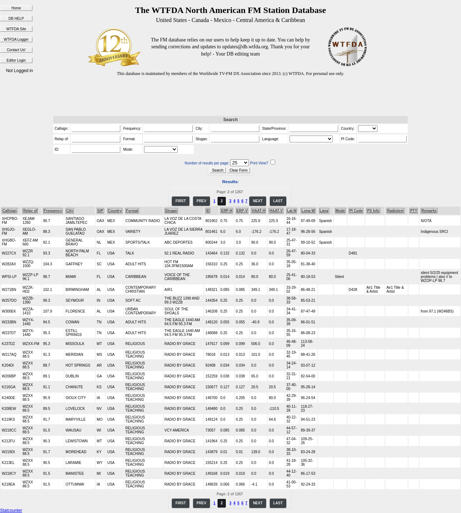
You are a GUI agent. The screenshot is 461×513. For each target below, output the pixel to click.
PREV (201, 201)
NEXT (258, 201)
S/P (100, 211)
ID (208, 211)
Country (115, 211)
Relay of (30, 211)
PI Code (356, 211)
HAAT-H (258, 211)
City (69, 211)
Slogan (171, 211)
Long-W (308, 211)
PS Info (373, 211)
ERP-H (226, 211)
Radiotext (395, 211)
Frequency (53, 211)
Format (132, 211)
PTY (413, 211)
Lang (324, 211)
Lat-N (291, 211)
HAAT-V (275, 211)
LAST (278, 201)
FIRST (180, 201)
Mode (340, 211)
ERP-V (242, 211)
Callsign (10, 211)
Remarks (429, 211)
